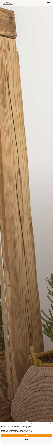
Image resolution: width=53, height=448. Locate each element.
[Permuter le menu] (48, 3)
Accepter (26, 435)
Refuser (26, 439)
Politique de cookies (25, 446)
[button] (51, 423)
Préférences (26, 443)
